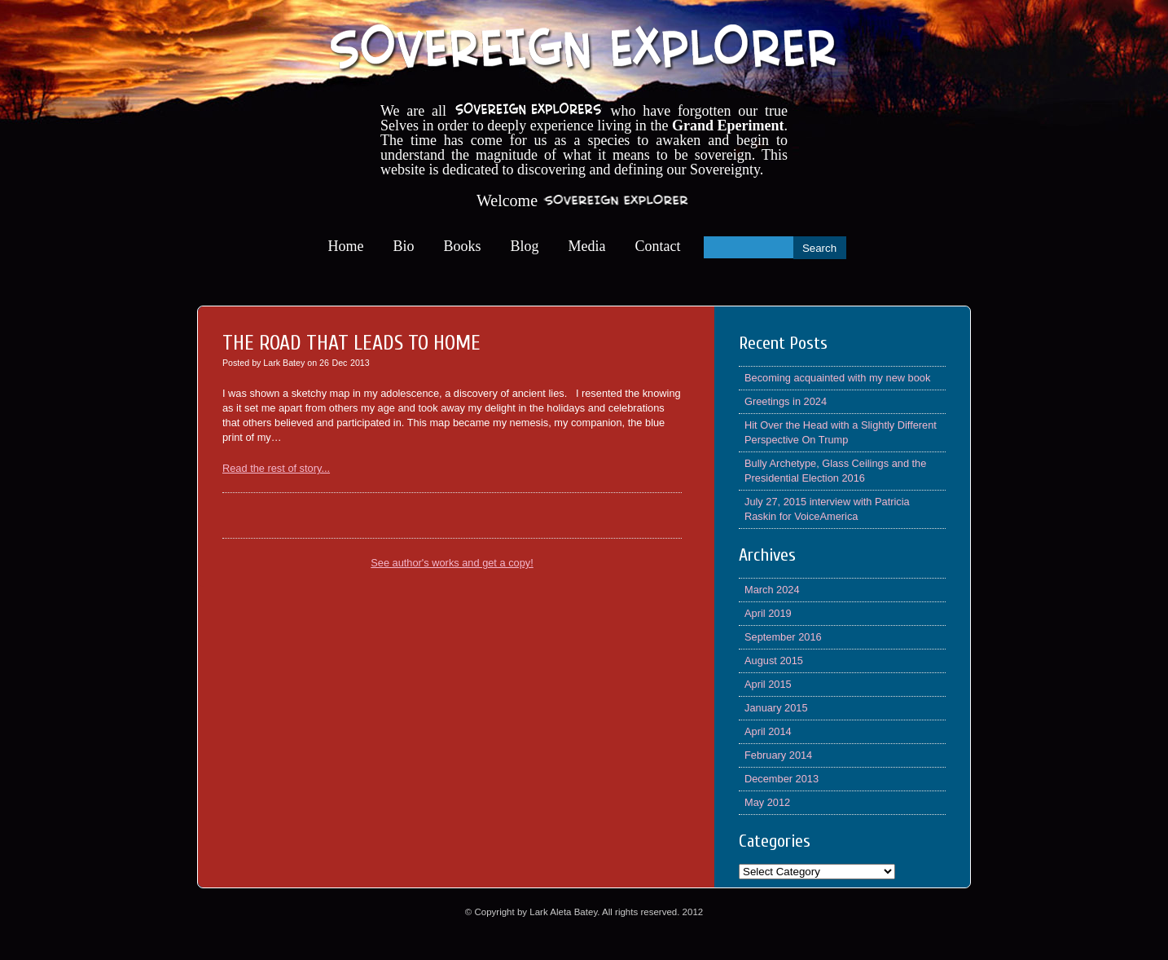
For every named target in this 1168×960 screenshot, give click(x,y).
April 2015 (768, 684)
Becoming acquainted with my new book (837, 378)
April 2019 (768, 613)
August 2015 (773, 660)
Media (587, 246)
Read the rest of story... (276, 468)
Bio (404, 246)
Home (346, 246)
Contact (658, 246)
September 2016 (783, 637)
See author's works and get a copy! (452, 563)
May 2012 (767, 802)
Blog (525, 246)
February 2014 (778, 755)
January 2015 (776, 708)
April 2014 (768, 731)
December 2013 (781, 779)
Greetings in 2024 (785, 401)
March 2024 (772, 589)
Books (462, 246)
